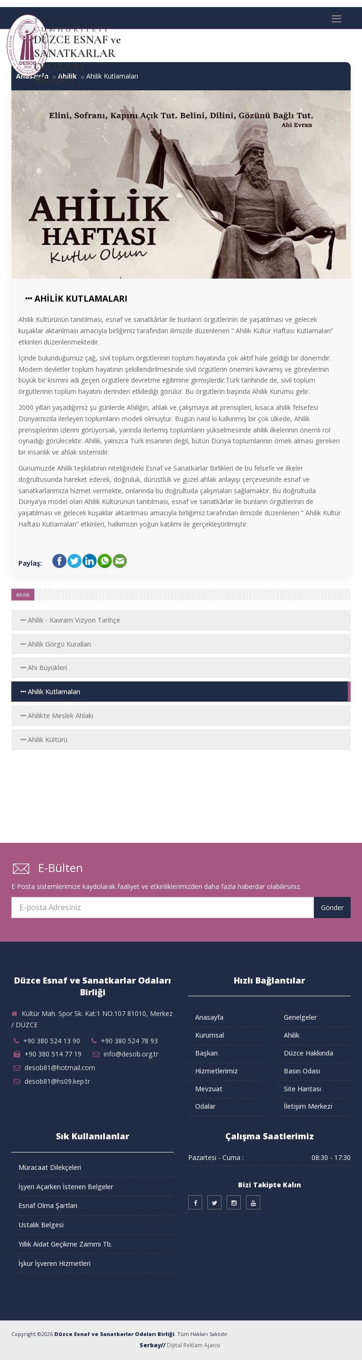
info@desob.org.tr (131, 1053)
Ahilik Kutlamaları (50, 691)
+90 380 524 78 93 (129, 1040)
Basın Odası (302, 1070)
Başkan (206, 1052)
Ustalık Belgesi (41, 1224)
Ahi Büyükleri (44, 667)
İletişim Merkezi (308, 1106)
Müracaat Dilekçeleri (49, 1167)
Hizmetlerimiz (216, 1070)
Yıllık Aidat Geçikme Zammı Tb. (65, 1244)
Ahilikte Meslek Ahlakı (57, 715)
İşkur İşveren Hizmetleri (54, 1263)
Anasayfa (209, 1017)
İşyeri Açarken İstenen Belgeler (65, 1186)
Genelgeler (300, 1017)
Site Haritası (302, 1088)
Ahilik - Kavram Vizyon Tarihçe (70, 620)
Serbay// (152, 1345)
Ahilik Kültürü (44, 739)
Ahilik (291, 1035)
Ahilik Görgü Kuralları (56, 644)
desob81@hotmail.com (60, 1067)
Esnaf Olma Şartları (47, 1205)
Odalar (205, 1106)
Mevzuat (208, 1088)
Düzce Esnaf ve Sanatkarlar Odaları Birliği (114, 1333)
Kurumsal (209, 1035)
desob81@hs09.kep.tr (57, 1081)
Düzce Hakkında (308, 1052)
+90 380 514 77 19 (53, 1053)
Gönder (332, 907)
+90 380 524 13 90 (51, 1040)
